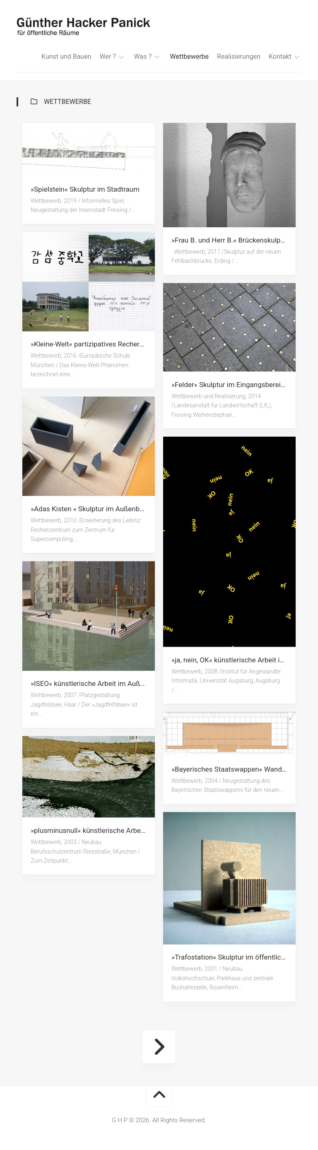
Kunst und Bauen (66, 56)
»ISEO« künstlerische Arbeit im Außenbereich (93, 684)
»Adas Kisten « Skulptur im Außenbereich (93, 509)
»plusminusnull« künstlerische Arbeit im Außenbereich (93, 830)
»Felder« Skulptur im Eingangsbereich (229, 384)
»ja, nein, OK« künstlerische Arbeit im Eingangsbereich (233, 659)
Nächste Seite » (159, 1046)
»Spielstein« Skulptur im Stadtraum (85, 189)
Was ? (143, 56)
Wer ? (107, 56)
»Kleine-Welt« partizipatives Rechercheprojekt (93, 344)
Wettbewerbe (189, 56)
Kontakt (280, 56)
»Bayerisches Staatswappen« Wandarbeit (233, 769)
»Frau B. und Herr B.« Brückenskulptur (230, 240)
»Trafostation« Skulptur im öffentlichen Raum (233, 957)
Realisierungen (238, 56)
